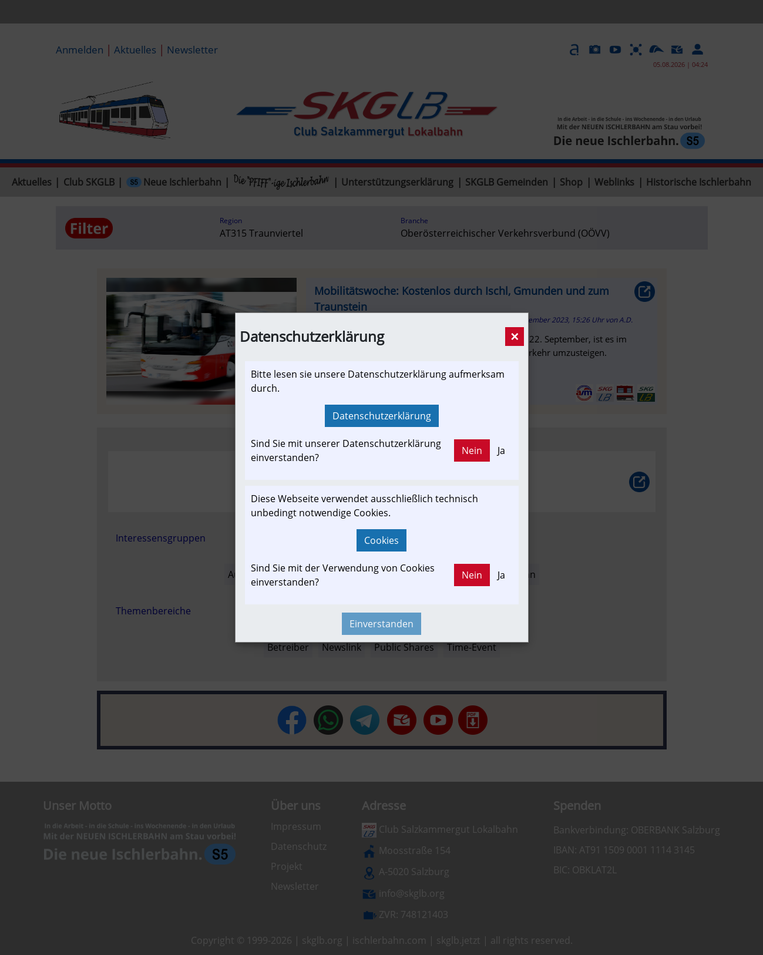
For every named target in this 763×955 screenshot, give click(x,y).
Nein (472, 450)
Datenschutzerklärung (381, 415)
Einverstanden (381, 623)
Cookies (381, 540)
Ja (501, 450)
